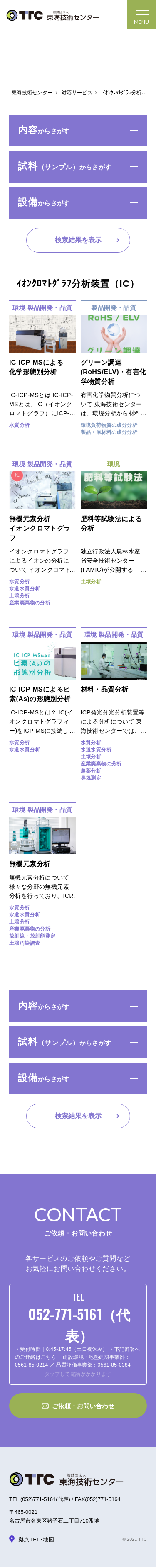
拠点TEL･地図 (36, 1539)
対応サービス (77, 92)
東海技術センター (32, 92)
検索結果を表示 (78, 240)
